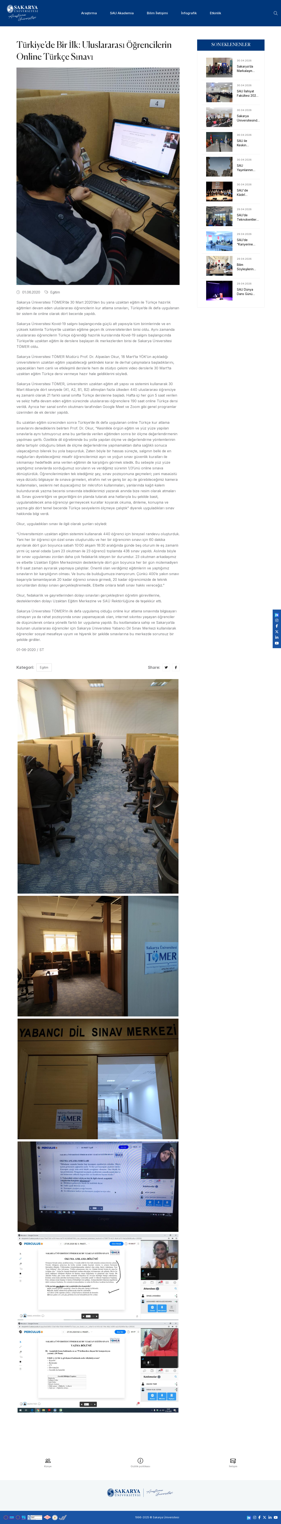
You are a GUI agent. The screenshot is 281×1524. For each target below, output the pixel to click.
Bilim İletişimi (157, 13)
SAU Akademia (122, 13)
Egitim (52, 292)
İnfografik (189, 13)
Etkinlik (215, 13)
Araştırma (89, 13)
